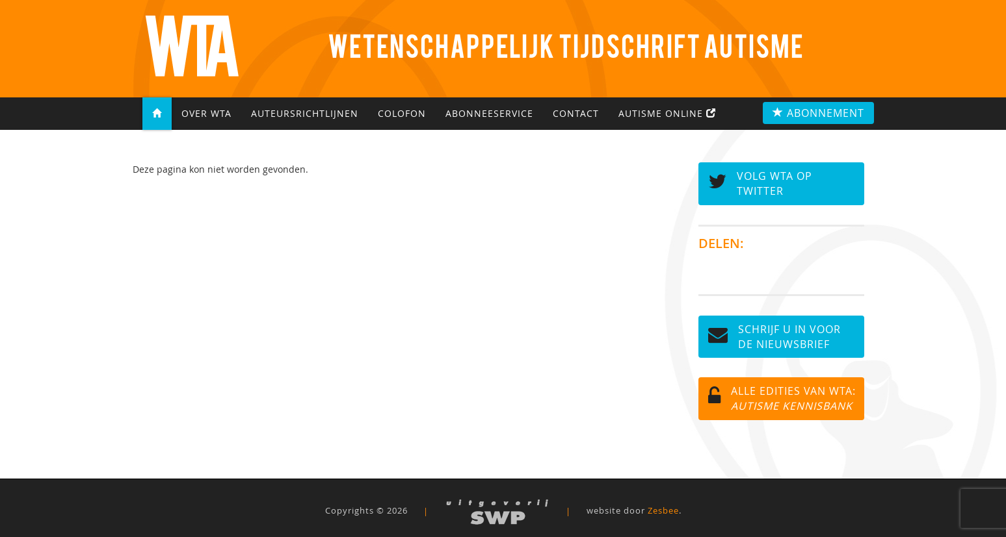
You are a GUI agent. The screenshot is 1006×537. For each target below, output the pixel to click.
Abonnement (818, 113)
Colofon (402, 113)
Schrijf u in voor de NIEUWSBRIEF (774, 336)
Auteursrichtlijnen (304, 113)
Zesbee (663, 511)
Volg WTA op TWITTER (760, 183)
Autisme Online (667, 113)
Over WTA (206, 113)
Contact (576, 113)
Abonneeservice (489, 113)
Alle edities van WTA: (782, 398)
